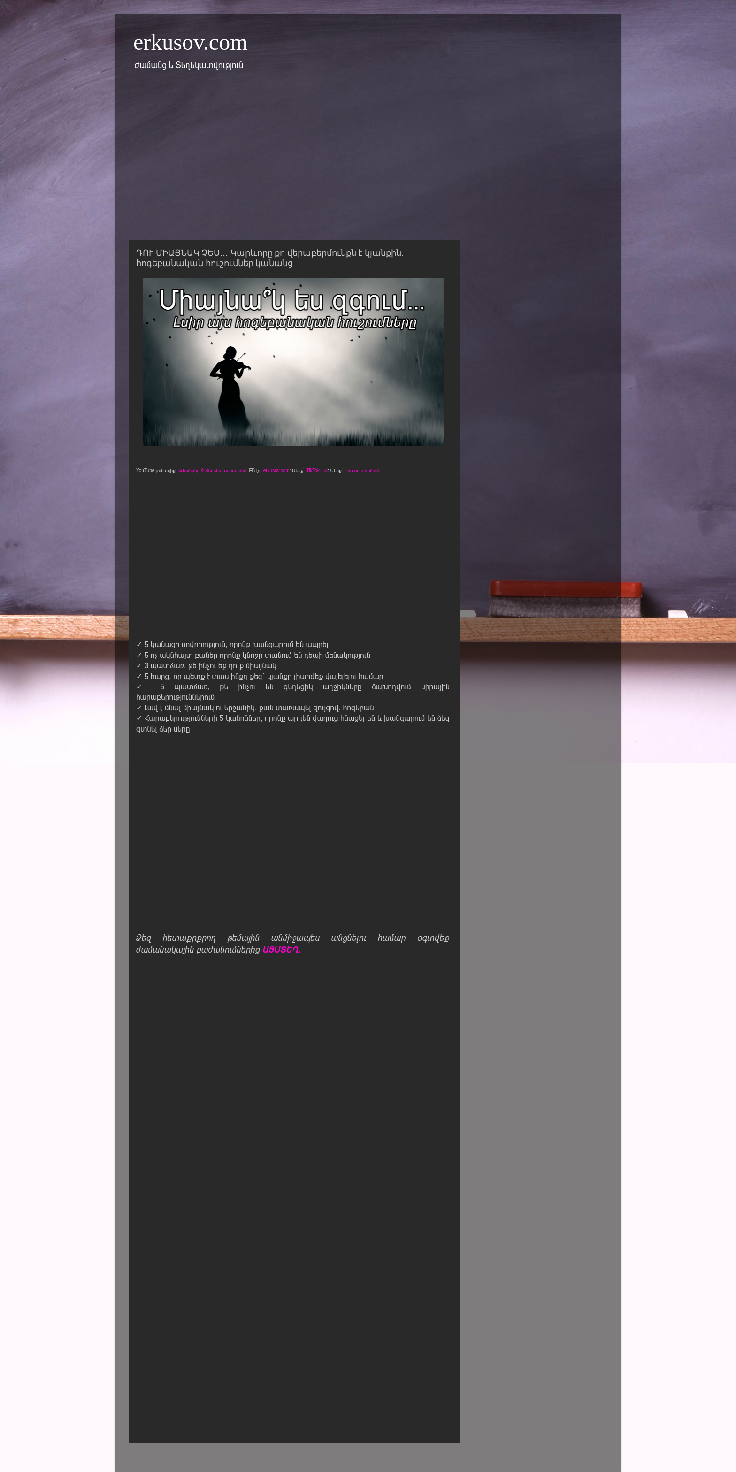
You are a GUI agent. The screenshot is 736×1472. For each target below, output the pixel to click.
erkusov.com (190, 42)
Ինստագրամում (362, 470)
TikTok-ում (317, 470)
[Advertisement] (368, 161)
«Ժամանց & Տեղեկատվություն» (212, 470)
